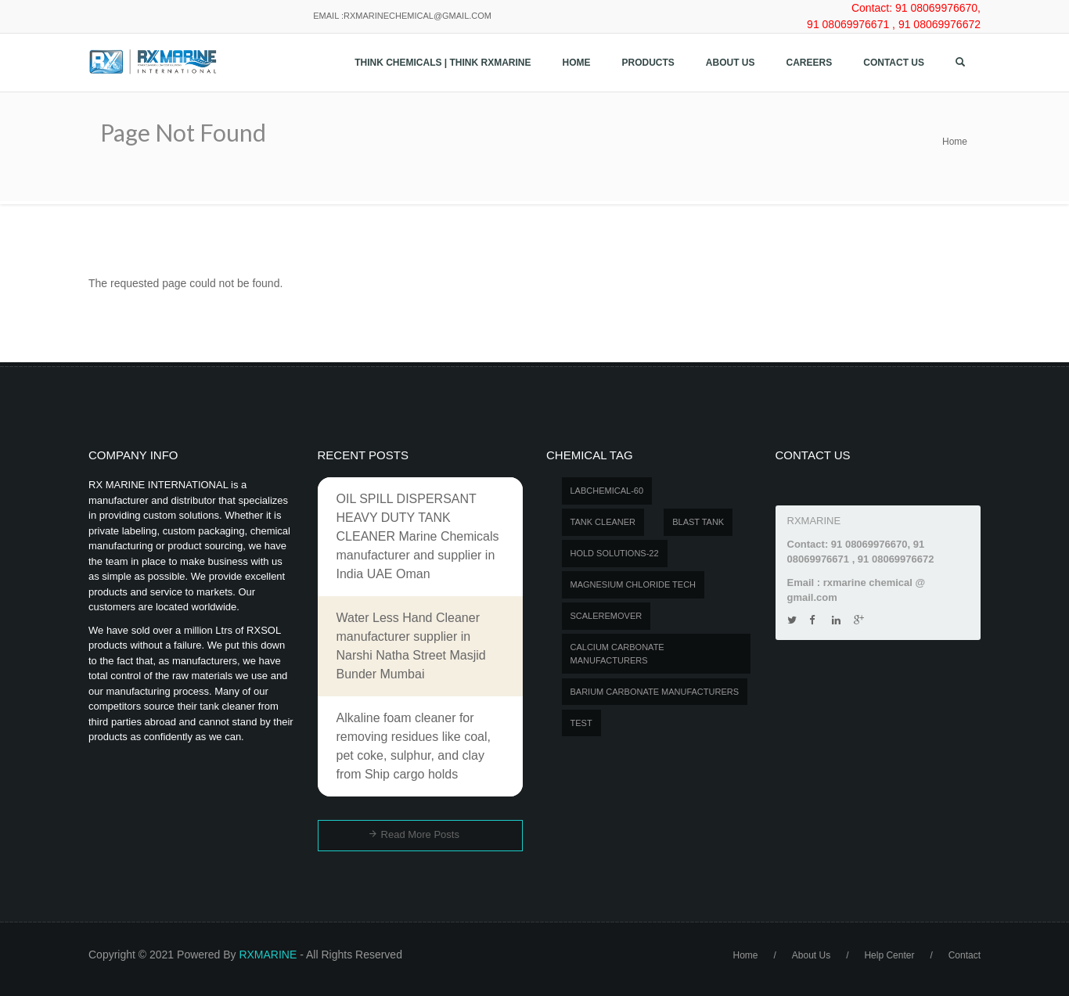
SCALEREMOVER (606, 615)
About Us (730, 62)
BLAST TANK (698, 522)
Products (648, 62)
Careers (809, 62)
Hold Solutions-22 (614, 553)
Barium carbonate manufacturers (655, 691)
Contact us (893, 62)
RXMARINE (268, 954)
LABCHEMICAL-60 (607, 490)
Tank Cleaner (603, 522)
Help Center (889, 955)
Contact (964, 955)
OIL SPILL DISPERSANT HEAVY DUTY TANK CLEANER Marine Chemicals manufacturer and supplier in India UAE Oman (418, 536)
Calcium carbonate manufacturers (617, 653)
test (581, 723)
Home (577, 62)
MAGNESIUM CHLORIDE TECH (633, 584)
